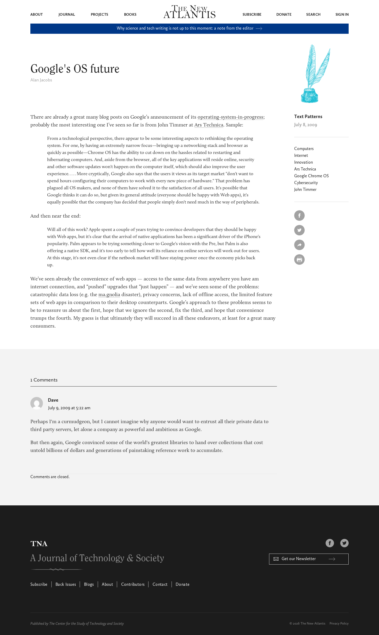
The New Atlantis (312, 623)
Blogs (89, 585)
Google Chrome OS (311, 176)
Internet (301, 156)
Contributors (133, 585)
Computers (304, 149)
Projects (99, 14)
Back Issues (65, 585)
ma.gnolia (109, 294)
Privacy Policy (339, 623)
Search (313, 14)
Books (130, 14)
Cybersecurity (306, 183)
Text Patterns (308, 116)
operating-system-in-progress (230, 117)
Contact (160, 585)
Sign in (342, 14)
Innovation (303, 163)
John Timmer (305, 190)
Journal (67, 14)
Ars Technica (208, 125)
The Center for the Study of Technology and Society (86, 624)
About (36, 14)
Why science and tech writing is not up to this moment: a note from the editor (189, 28)
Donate (284, 14)
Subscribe (252, 14)
